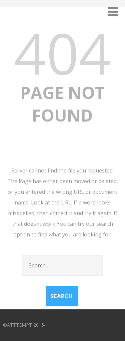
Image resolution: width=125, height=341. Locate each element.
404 (62, 52)
